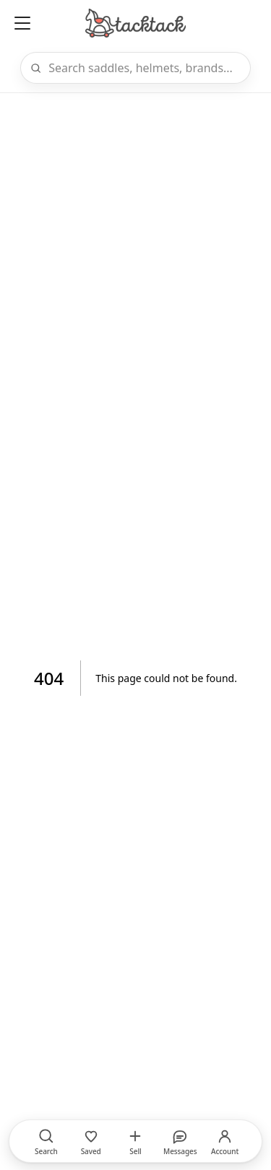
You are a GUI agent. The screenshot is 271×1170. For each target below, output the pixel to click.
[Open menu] (22, 23)
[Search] (144, 68)
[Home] (135, 23)
